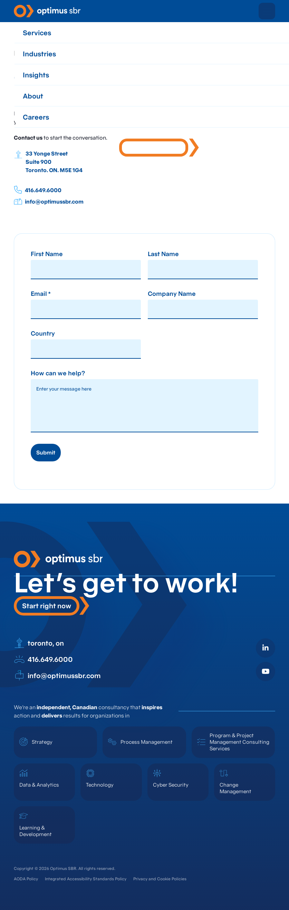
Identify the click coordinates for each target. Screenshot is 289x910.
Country (43, 333)
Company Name (172, 294)
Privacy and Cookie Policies (159, 878)
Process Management (147, 742)
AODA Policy (26, 878)
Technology (100, 784)
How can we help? (58, 373)
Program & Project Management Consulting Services (239, 742)
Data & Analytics (39, 784)
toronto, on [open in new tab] (39, 643)
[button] (267, 11)
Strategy (42, 742)
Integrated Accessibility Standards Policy (85, 878)
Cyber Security (171, 784)
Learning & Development (35, 830)
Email (40, 294)
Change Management (235, 788)
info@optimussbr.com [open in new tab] (57, 675)
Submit (45, 452)
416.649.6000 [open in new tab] (43, 659)
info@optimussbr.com (49, 201)
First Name (47, 254)
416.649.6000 (37, 190)
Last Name (163, 254)
